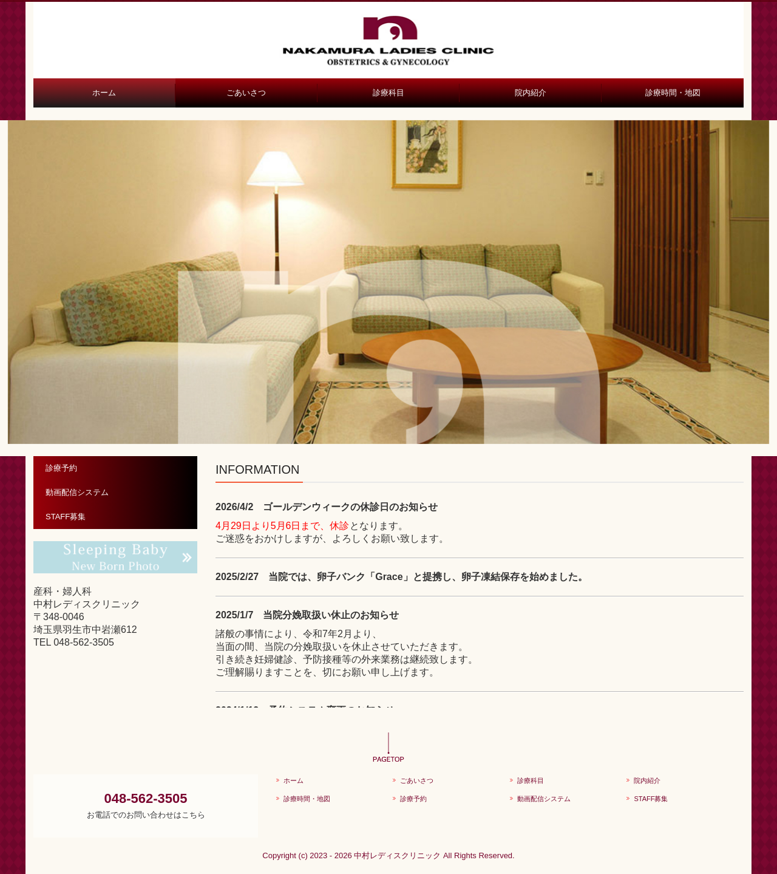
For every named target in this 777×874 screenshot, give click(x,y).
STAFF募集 (66, 516)
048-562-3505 (83, 642)
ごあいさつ (246, 92)
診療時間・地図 (673, 92)
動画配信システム (77, 492)
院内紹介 (530, 92)
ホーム (104, 92)
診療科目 (388, 92)
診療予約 (61, 468)
